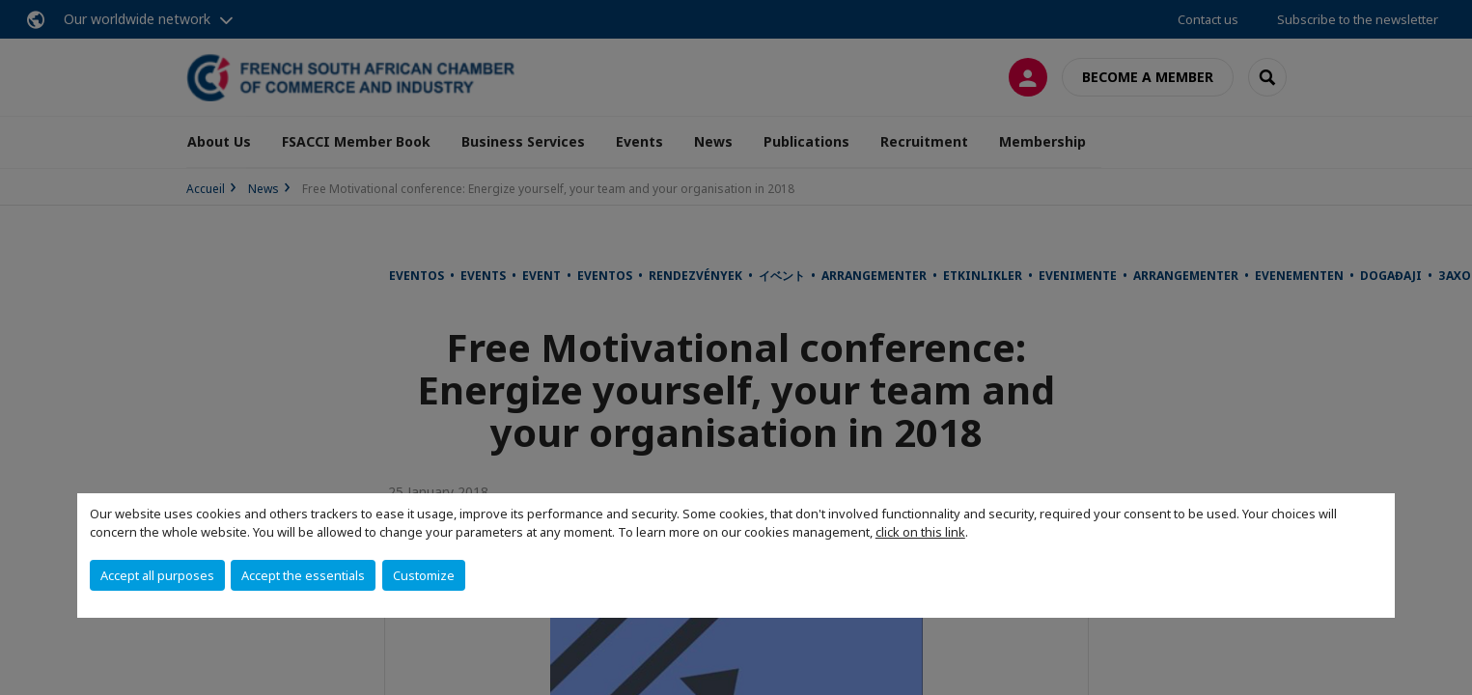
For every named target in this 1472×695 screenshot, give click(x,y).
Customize (424, 575)
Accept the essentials (303, 575)
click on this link (920, 532)
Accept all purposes (157, 575)
